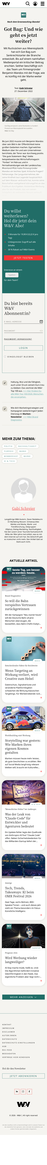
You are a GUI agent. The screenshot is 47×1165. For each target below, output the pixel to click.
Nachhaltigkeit (27, 446)
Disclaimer (8, 1032)
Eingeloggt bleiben (21, 356)
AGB (4, 1046)
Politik (8, 446)
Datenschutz (9, 1039)
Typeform (11, 275)
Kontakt (7, 1025)
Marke (22, 451)
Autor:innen (9, 1035)
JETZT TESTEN (23, 257)
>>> (25, 416)
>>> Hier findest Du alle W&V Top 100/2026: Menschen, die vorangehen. (27, 394)
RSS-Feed (7, 1050)
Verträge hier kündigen (16, 1057)
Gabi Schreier (26, 88)
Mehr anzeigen (23, 997)
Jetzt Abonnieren (23, 1075)
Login (23, 347)
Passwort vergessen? (18, 339)
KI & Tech (9, 461)
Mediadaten (9, 1054)
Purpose (9, 451)
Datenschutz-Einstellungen (18, 1043)
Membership (11, 456)
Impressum (8, 1028)
